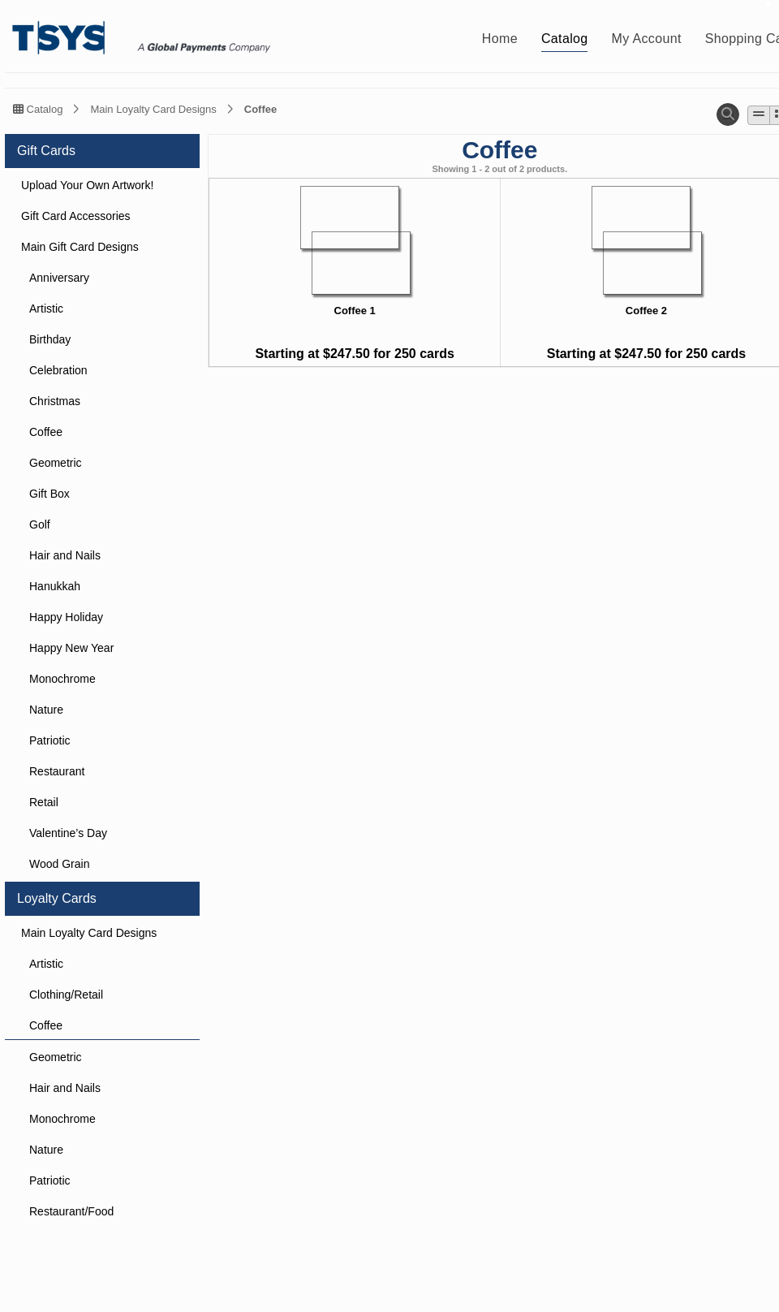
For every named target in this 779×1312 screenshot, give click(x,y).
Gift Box (49, 493)
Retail (43, 802)
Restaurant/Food (71, 1211)
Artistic (46, 308)
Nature (46, 709)
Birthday (50, 339)
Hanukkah (54, 586)
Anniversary (59, 277)
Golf (39, 524)
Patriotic (50, 740)
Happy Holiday (66, 617)
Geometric (55, 462)
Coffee (260, 108)
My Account (647, 38)
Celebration (58, 370)
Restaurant (56, 771)
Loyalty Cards (57, 898)
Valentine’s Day (68, 832)
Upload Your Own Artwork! (87, 185)
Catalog (37, 108)
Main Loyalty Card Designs (153, 108)
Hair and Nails (65, 555)
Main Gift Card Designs (80, 246)
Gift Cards (46, 151)
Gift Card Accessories (76, 215)
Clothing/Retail (66, 994)
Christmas (54, 401)
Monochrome (62, 678)
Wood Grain (59, 863)
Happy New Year (71, 647)
